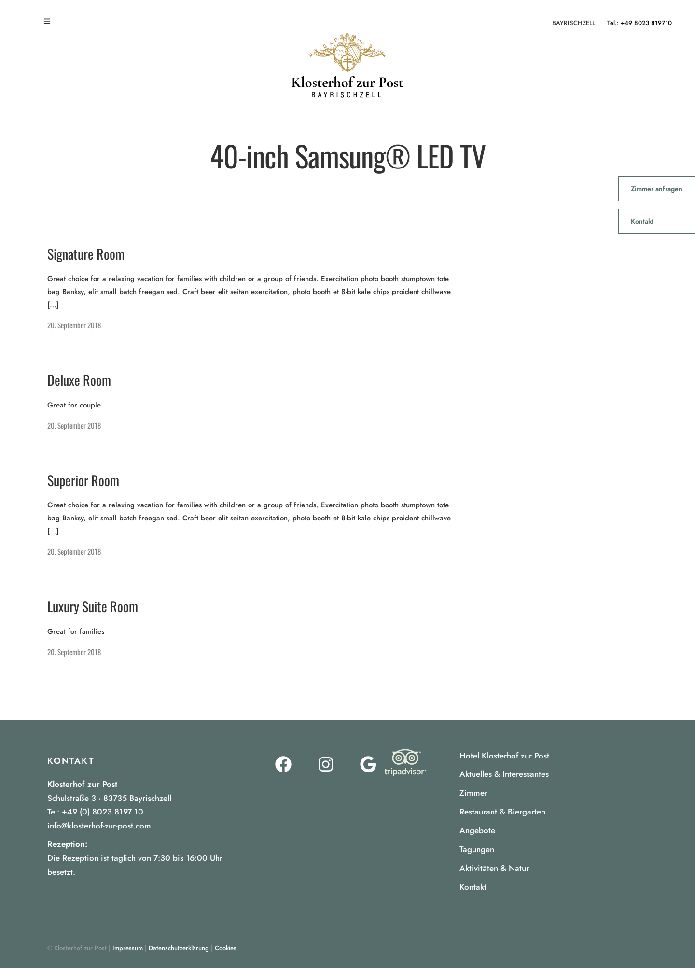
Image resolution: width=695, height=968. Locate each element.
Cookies (225, 948)
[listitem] (141, 858)
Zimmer (473, 793)
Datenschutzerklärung (179, 948)
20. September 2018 (74, 325)
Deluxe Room (79, 380)
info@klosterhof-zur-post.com (99, 825)
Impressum (127, 948)
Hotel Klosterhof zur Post (504, 755)
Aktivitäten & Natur (494, 868)
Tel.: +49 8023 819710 (639, 23)
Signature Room (86, 254)
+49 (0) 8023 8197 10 (102, 811)
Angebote (477, 830)
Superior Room (83, 480)
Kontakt (472, 887)
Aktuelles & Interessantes (504, 774)
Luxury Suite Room (92, 606)
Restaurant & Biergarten (502, 811)
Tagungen (476, 849)
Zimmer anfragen (656, 189)
